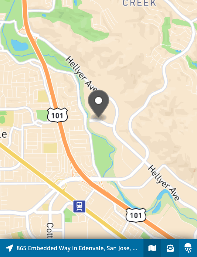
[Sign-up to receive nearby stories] (170, 248)
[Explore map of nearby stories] (98, 119)
